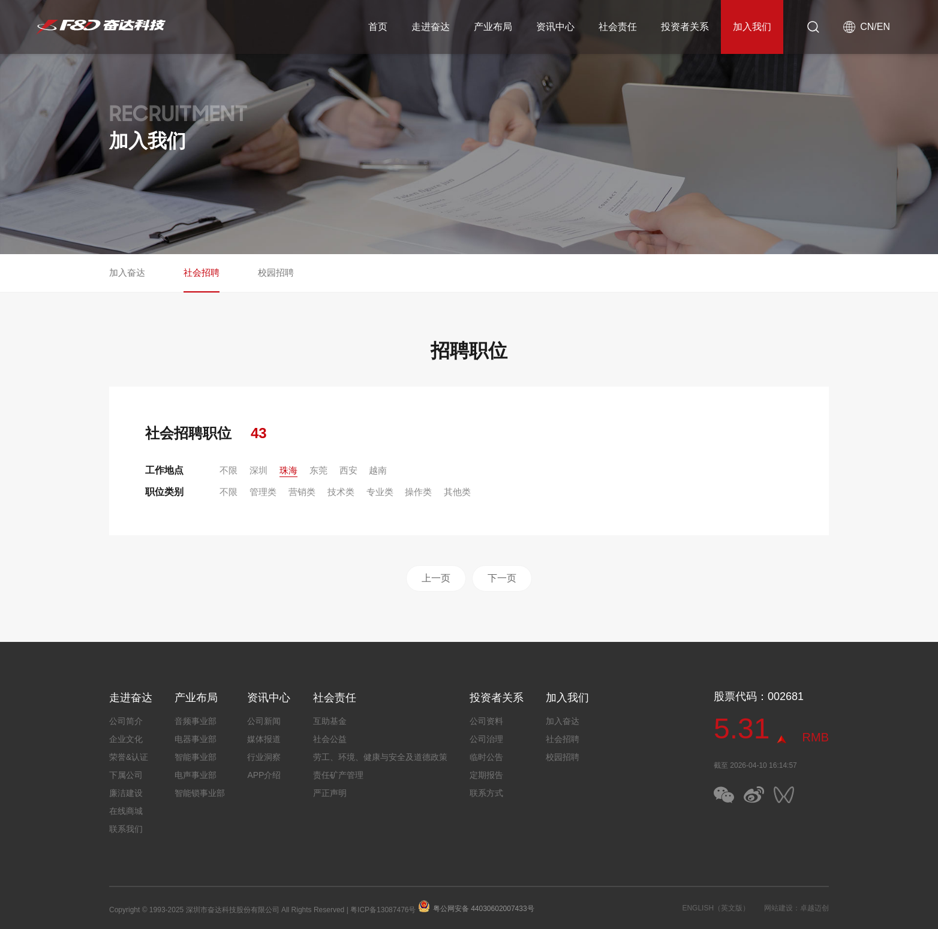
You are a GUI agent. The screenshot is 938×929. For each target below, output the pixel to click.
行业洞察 (264, 757)
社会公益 (330, 739)
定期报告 (486, 775)
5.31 (741, 728)
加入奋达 (127, 272)
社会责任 (618, 27)
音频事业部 (196, 721)
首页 (377, 27)
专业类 (379, 492)
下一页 (502, 578)
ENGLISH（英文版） (716, 908)
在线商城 (126, 811)
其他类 (457, 492)
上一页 (436, 578)
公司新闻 (264, 721)
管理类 (262, 492)
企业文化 (126, 739)
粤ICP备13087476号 (383, 910)
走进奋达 (430, 27)
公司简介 (126, 721)
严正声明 (330, 793)
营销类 (301, 492)
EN (883, 27)
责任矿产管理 (338, 775)
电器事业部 (196, 739)
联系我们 (126, 829)
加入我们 (752, 27)
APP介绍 (264, 775)
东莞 (318, 470)
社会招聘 (202, 272)
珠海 (288, 470)
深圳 (258, 470)
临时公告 (486, 757)
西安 (348, 470)
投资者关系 (685, 27)
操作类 (418, 492)
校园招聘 (276, 272)
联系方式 (486, 793)
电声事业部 (196, 775)
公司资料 (486, 721)
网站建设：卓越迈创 (796, 908)
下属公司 (126, 775)
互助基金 (330, 721)
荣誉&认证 (128, 757)
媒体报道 (264, 739)
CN (867, 27)
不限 (228, 470)
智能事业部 (196, 757)
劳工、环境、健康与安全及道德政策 (380, 757)
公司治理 (486, 739)
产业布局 (493, 27)
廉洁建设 (126, 793)
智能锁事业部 (200, 793)
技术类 (340, 492)
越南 (378, 470)
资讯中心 (555, 27)
